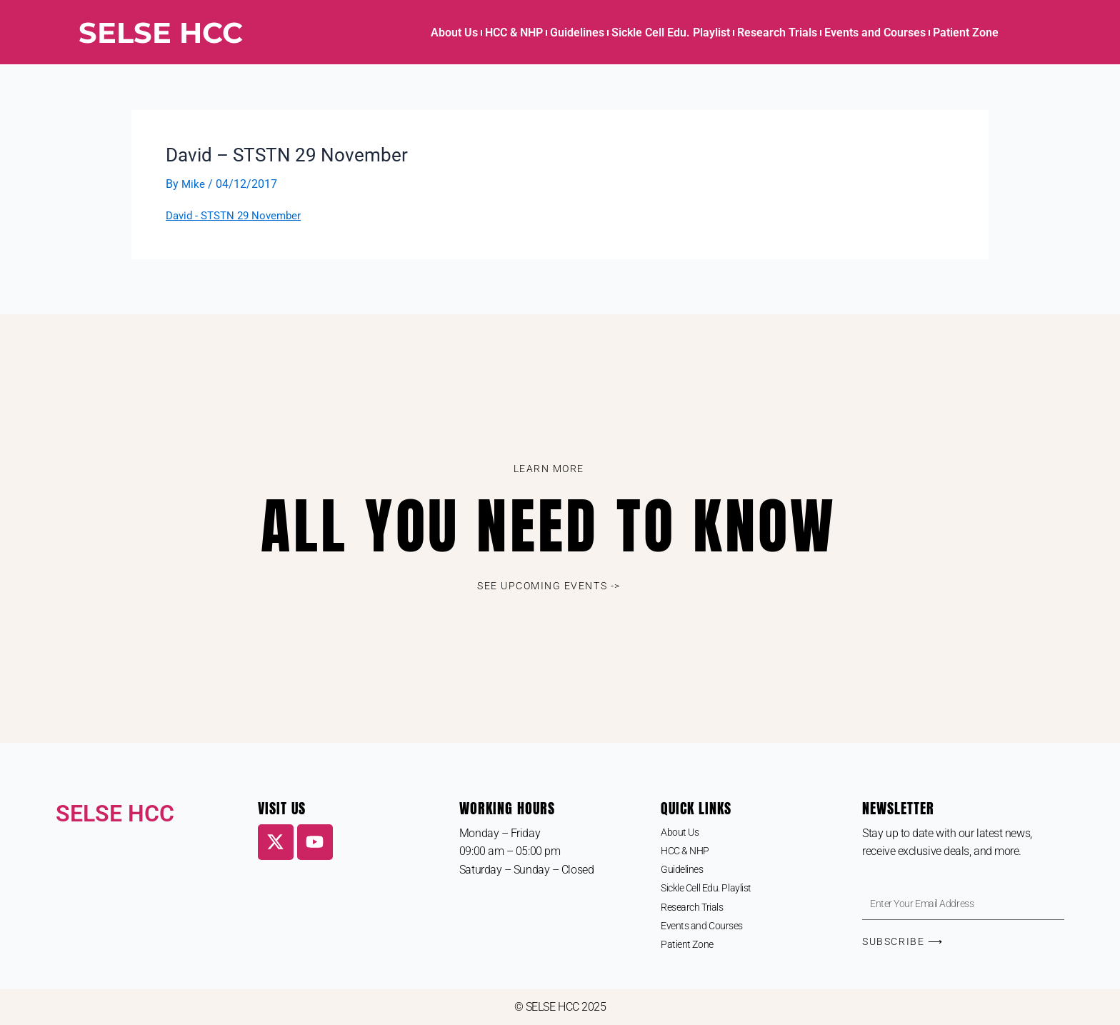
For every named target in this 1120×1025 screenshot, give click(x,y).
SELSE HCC (161, 32)
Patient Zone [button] (966, 32)
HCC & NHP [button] (514, 32)
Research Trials (777, 32)
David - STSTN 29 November (238, 215)
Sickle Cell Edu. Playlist (670, 32)
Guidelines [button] (577, 32)
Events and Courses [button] (875, 32)
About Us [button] (454, 32)
